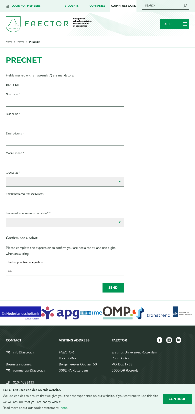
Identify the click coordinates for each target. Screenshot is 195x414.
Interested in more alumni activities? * (28, 213)
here (63, 408)
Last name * (13, 114)
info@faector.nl (23, 352)
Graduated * (13, 172)
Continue (177, 399)
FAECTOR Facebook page (159, 340)
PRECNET (34, 41)
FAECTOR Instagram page (169, 340)
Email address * (15, 133)
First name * (13, 94)
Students (72, 5)
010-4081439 (23, 382)
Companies (97, 5)
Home (9, 42)
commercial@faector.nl (29, 370)
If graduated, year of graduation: (25, 193)
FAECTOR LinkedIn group (178, 340)
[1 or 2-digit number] (65, 271)
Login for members (26, 5)
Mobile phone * (15, 153)
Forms (20, 42)
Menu (175, 24)
